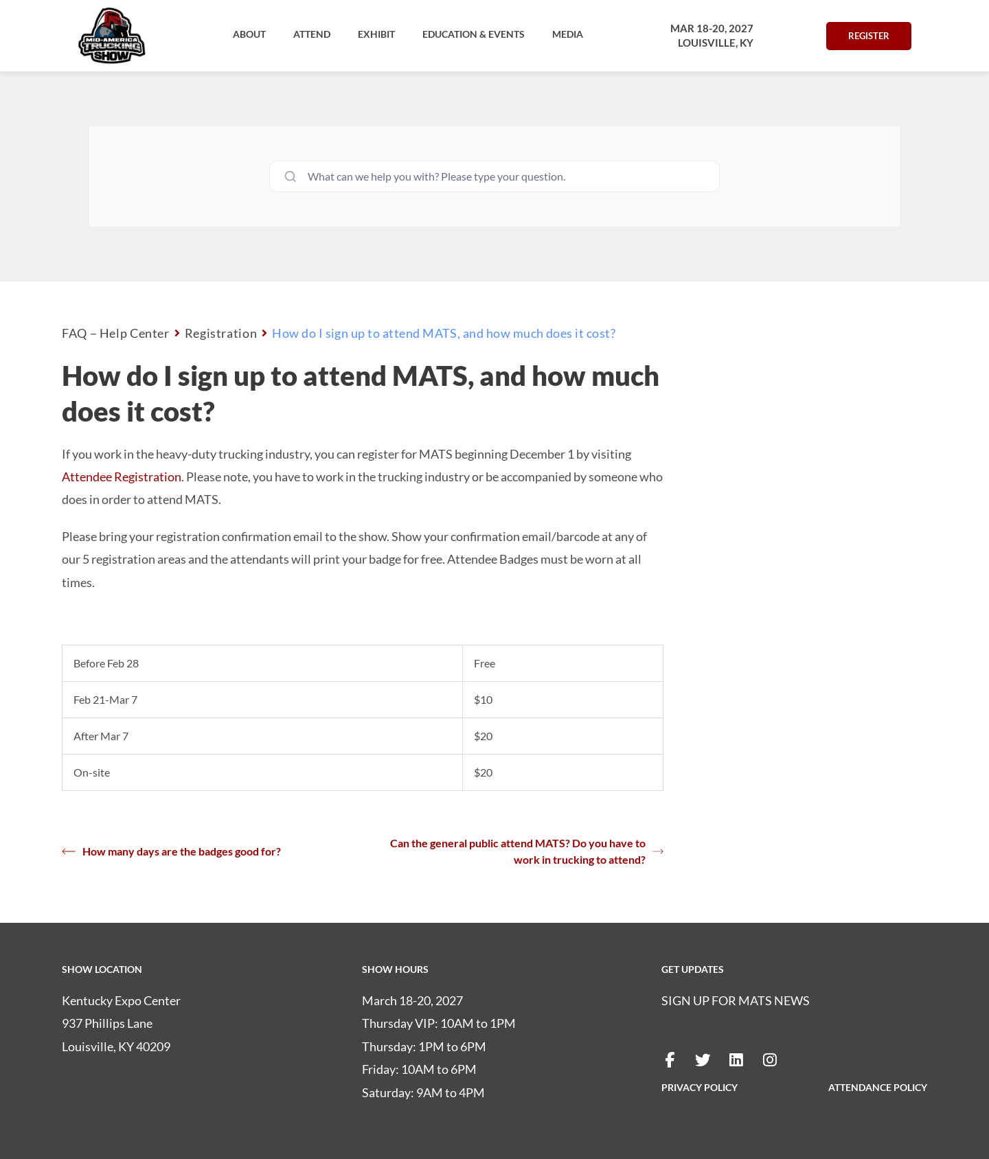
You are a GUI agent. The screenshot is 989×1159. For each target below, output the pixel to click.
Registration (221, 333)
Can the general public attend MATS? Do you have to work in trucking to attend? (526, 851)
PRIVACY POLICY (699, 1087)
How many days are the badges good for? (171, 851)
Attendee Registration (121, 476)
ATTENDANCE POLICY (877, 1087)
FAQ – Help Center (116, 333)
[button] (249, 34)
